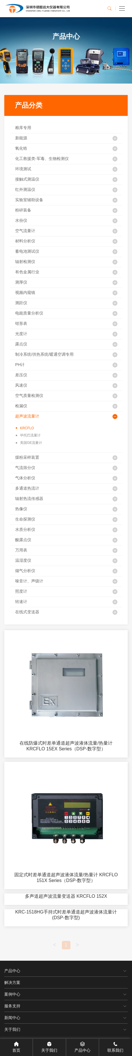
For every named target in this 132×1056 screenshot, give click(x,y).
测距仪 (21, 302)
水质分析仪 (25, 529)
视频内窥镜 (25, 292)
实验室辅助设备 (29, 199)
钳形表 (21, 323)
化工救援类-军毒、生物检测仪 (42, 158)
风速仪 (21, 385)
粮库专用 (23, 127)
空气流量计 (25, 230)
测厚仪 (21, 282)
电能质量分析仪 (29, 313)
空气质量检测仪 (29, 395)
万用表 (21, 550)
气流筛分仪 (25, 467)
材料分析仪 (25, 241)
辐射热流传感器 (29, 498)
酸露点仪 (23, 539)
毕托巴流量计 (28, 435)
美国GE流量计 (29, 443)
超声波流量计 (27, 416)
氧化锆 (21, 148)
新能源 (21, 138)
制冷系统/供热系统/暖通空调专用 (44, 354)
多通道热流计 (27, 488)
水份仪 (21, 220)
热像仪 (21, 509)
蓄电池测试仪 (27, 251)
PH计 (20, 364)
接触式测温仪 (27, 179)
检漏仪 (21, 406)
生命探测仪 (25, 519)
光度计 (21, 333)
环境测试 (23, 169)
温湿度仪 (23, 560)
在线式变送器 (27, 612)
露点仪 (21, 344)
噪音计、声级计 (29, 581)
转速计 (21, 601)
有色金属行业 (27, 272)
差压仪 (21, 375)
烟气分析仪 (25, 570)
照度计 (21, 591)
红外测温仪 (25, 189)
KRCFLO (25, 428)
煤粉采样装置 (27, 457)
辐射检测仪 (25, 261)
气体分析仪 (25, 478)
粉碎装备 (23, 210)
